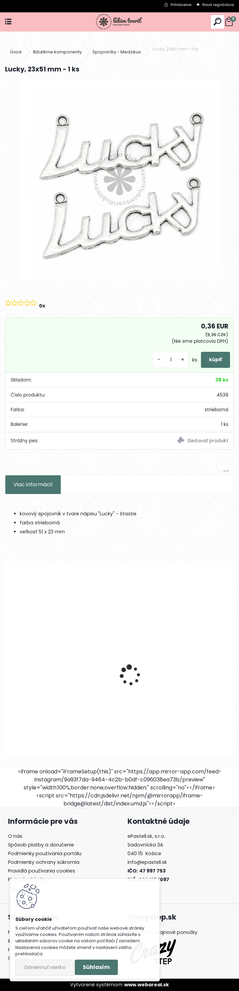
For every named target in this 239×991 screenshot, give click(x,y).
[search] (217, 22)
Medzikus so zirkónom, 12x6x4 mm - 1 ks (61, 695)
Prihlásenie (181, 4)
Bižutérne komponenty (57, 52)
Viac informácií (33, 484)
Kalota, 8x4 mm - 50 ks (157, 695)
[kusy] (171, 360)
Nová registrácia (218, 4)
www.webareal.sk (146, 984)
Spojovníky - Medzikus (116, 52)
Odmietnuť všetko (44, 967)
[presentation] (8, 663)
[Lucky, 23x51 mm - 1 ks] (119, 179)
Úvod (15, 52)
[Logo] (119, 21)
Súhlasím (96, 967)
